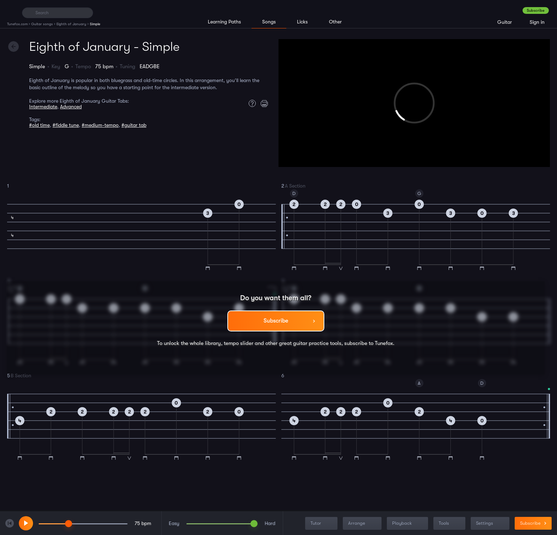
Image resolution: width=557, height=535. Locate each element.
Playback (408, 523)
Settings (490, 523)
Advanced (71, 106)
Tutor (322, 523)
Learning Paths (224, 22)
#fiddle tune (66, 125)
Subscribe (536, 10)
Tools (450, 523)
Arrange (363, 523)
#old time (39, 125)
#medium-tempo (100, 125)
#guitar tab (133, 125)
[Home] (11, 12)
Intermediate (43, 106)
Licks (302, 22)
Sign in (537, 22)
